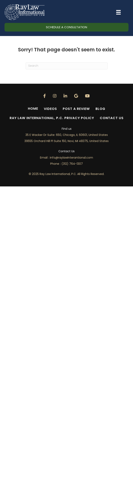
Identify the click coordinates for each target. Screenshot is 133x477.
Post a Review (76, 108)
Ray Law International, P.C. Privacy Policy (52, 118)
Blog (100, 108)
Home (33, 108)
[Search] (67, 65)
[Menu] (118, 12)
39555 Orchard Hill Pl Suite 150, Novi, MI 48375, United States (66, 141)
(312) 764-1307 (72, 164)
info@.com (71, 158)
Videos (50, 108)
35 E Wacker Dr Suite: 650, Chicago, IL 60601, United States (66, 135)
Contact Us (112, 118)
